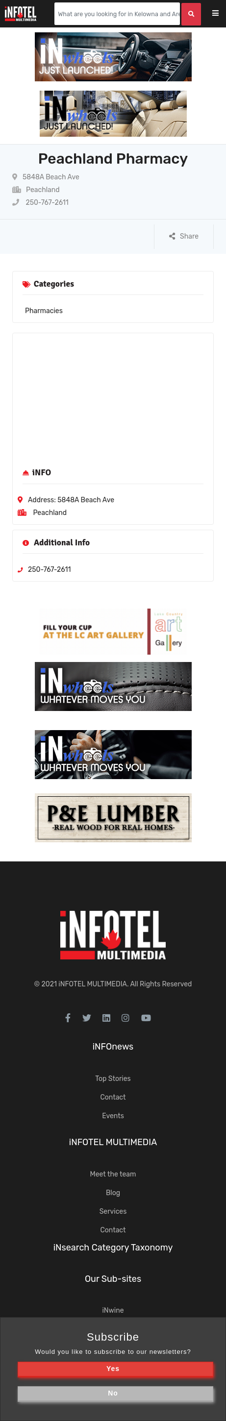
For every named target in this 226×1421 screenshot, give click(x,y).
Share (184, 236)
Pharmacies (44, 311)
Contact (113, 1097)
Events (113, 1116)
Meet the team (113, 1174)
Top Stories (112, 1079)
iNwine (113, 1310)
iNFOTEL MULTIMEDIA (92, 984)
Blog (113, 1193)
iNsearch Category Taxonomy (113, 1247)
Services (113, 1211)
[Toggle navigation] (222, 14)
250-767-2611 (40, 202)
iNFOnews (113, 1046)
